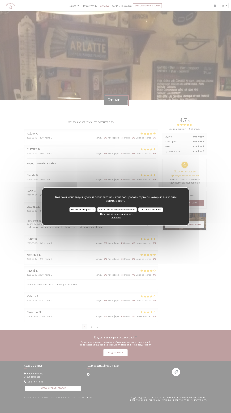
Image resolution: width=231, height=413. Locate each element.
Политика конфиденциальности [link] (116, 213)
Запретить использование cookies (117, 209)
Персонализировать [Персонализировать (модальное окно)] (150, 209)
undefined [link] (116, 217)
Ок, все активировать (82, 209)
